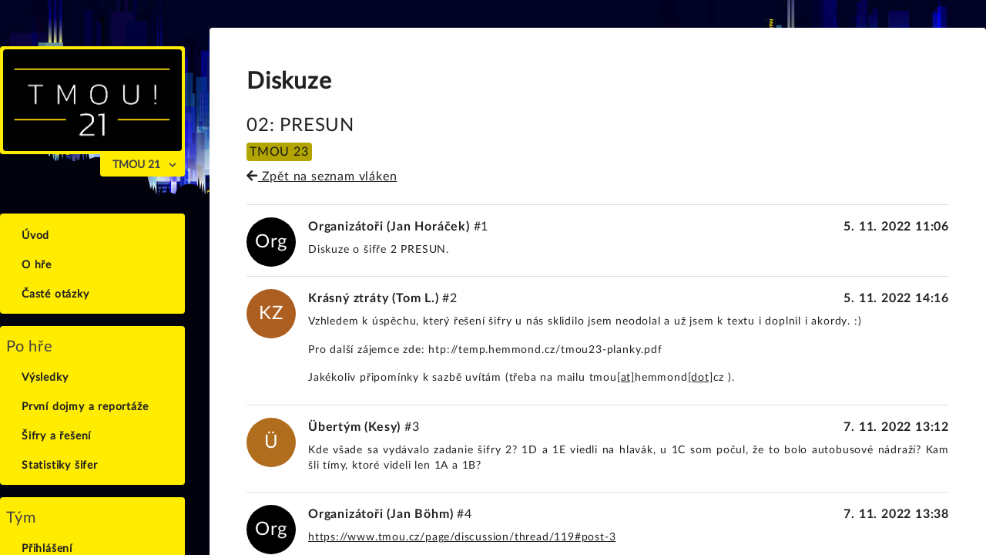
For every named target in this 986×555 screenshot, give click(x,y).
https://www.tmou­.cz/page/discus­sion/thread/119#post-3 (461, 537)
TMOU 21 (136, 165)
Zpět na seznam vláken (321, 176)
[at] (626, 377)
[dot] (700, 377)
